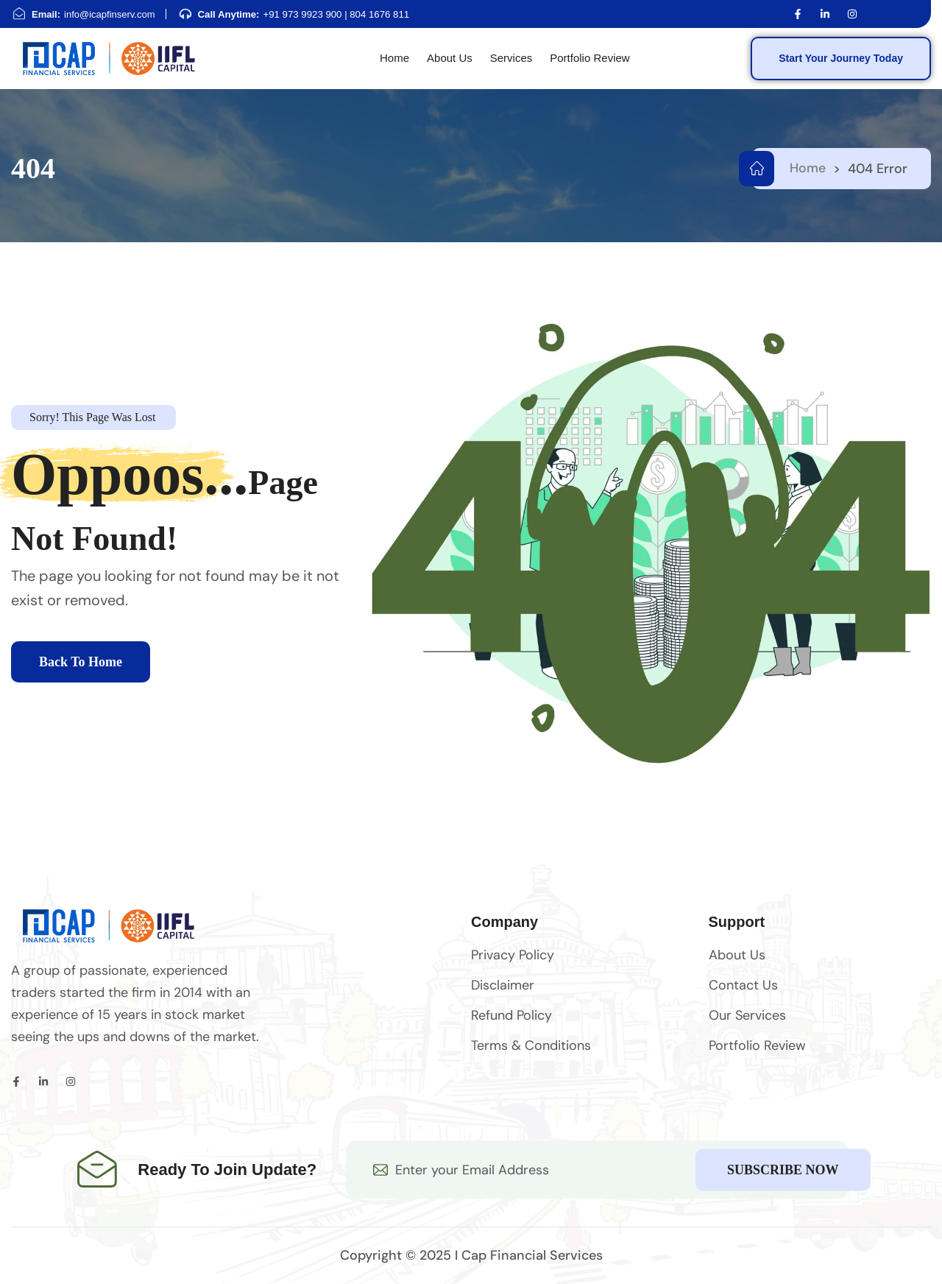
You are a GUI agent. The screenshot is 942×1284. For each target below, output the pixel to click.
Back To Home (80, 663)
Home (808, 168)
